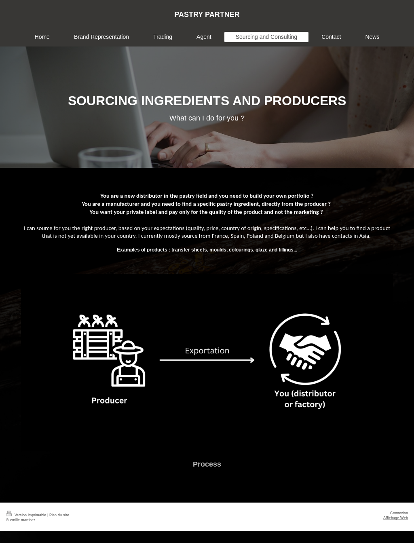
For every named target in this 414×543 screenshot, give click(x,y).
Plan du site (59, 515)
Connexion (399, 513)
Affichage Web (395, 518)
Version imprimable (26, 515)
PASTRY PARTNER (206, 15)
